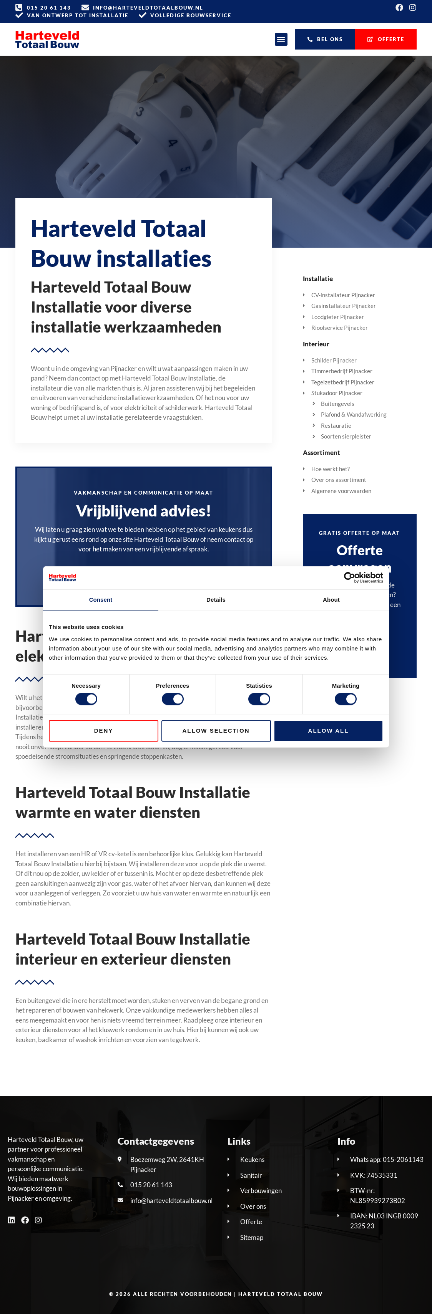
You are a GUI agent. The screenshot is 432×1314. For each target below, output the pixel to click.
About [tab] (331, 599)
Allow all (328, 730)
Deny (103, 730)
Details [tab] (216, 599)
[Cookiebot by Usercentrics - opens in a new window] (349, 577)
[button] (281, 39)
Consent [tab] (101, 599)
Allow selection (216, 730)
